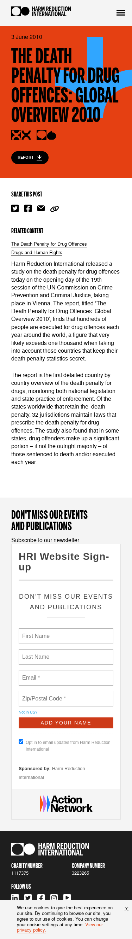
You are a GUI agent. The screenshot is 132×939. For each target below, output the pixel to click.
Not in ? (28, 712)
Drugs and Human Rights (36, 253)
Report (30, 157)
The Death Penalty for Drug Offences (49, 244)
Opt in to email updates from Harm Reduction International (65, 745)
